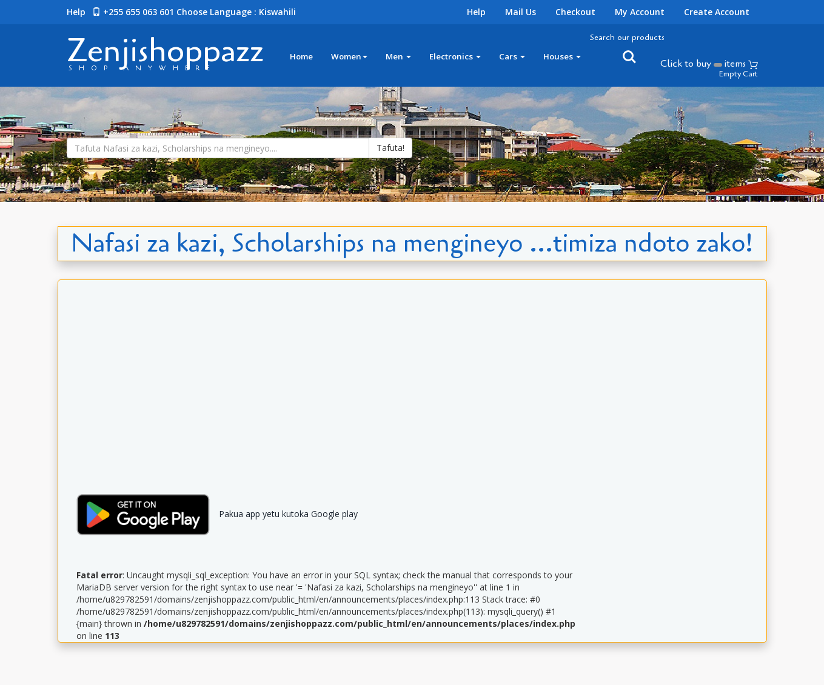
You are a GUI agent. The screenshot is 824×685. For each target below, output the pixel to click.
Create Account (716, 12)
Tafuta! (390, 147)
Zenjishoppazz (165, 50)
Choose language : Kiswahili (236, 12)
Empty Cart (738, 74)
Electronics (455, 56)
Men (398, 56)
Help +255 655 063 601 (120, 12)
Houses (562, 56)
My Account (640, 12)
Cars (512, 56)
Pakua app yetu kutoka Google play (212, 514)
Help (476, 12)
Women (349, 56)
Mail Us (520, 12)
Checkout (575, 12)
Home (301, 56)
